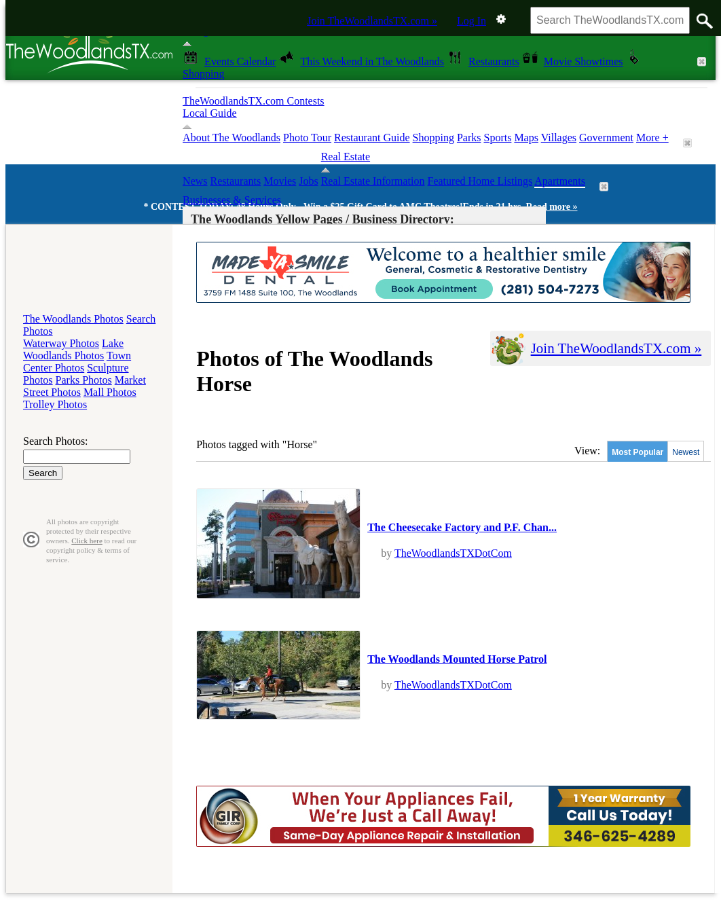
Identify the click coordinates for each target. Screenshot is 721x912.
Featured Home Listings (480, 181)
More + (652, 137)
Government (606, 137)
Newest (685, 452)
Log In (471, 20)
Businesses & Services (232, 200)
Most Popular (637, 452)
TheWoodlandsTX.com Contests (253, 101)
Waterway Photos (61, 343)
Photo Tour (307, 137)
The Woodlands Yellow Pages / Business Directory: (322, 219)
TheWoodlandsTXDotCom (453, 553)
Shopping (433, 137)
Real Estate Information (373, 181)
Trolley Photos (55, 404)
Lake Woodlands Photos (73, 349)
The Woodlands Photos (73, 319)
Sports (497, 137)
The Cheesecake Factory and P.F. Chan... (462, 527)
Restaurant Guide (372, 137)
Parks (469, 137)
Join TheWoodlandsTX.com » (372, 20)
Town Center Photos (77, 361)
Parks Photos (84, 380)
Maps (526, 137)
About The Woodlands (231, 137)
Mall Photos (110, 392)
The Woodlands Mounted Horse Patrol (457, 659)
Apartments (559, 181)
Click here (87, 540)
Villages (558, 137)
